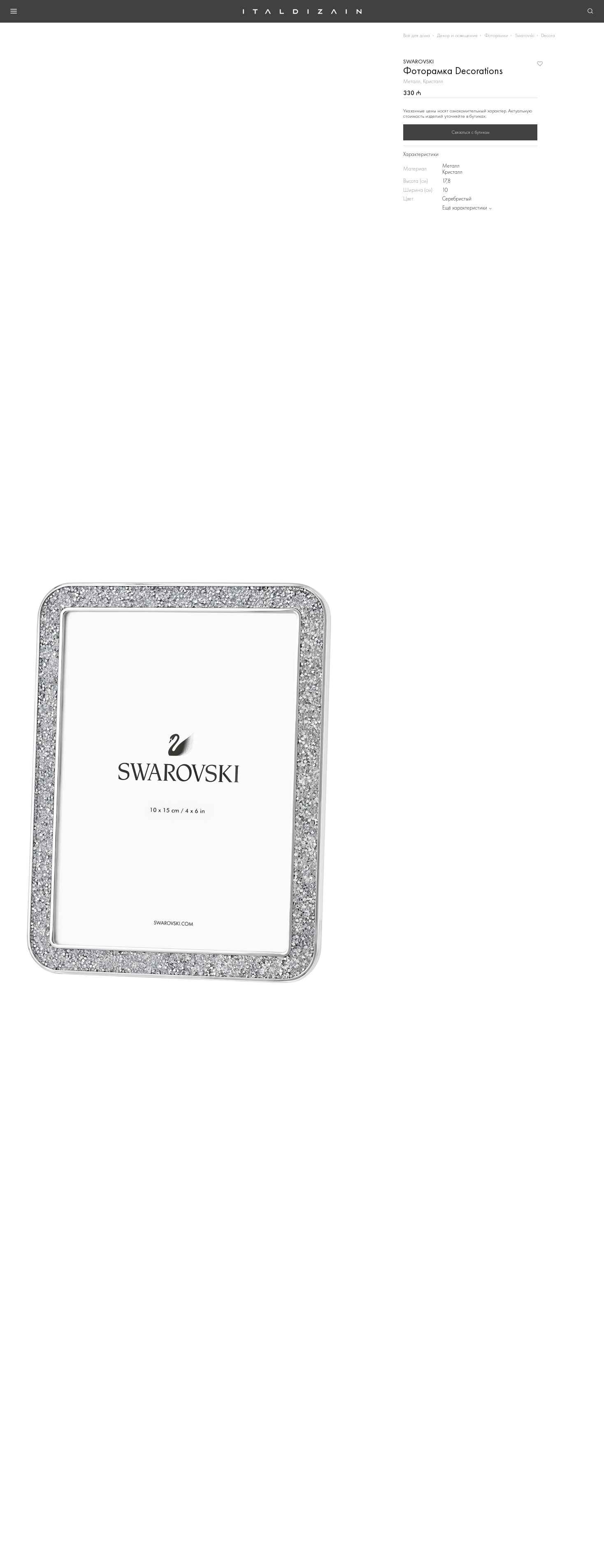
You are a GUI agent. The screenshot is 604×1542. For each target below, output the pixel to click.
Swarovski (524, 35)
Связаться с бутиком (470, 132)
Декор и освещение (457, 35)
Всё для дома (416, 35)
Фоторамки (496, 35)
